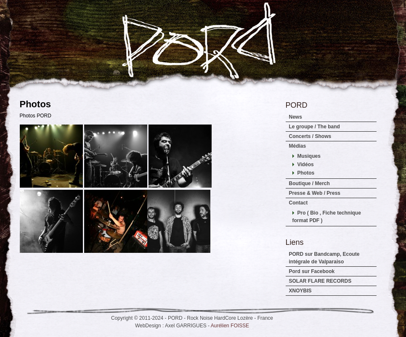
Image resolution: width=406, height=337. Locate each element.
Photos (306, 173)
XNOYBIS (300, 291)
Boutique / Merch (309, 183)
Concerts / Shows (310, 136)
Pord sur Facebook (312, 271)
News (295, 117)
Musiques (309, 156)
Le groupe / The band (314, 127)
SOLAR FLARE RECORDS (320, 281)
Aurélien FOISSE (230, 326)
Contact (298, 203)
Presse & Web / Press (315, 193)
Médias (297, 146)
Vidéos (305, 164)
